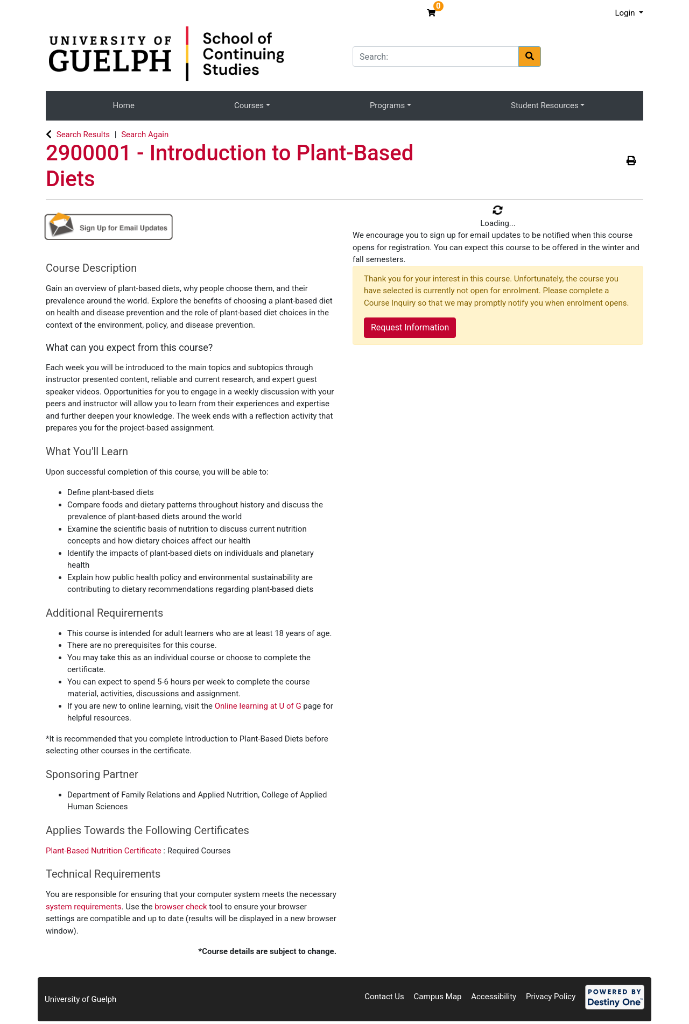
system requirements (84, 907)
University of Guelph (80, 999)
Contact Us (384, 996)
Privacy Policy (550, 996)
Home (124, 105)
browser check (180, 907)
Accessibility (493, 996)
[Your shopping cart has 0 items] (432, 13)
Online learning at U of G (258, 706)
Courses (249, 105)
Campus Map (438, 996)
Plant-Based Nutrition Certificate (104, 851)
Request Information (410, 327)
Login (626, 13)
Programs (387, 105)
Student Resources (545, 105)
